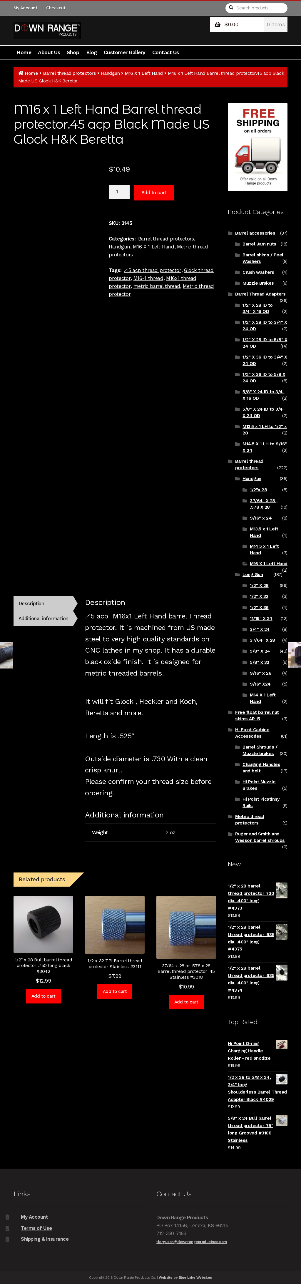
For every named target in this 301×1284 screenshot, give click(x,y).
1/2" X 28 (259, 585)
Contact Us (165, 52)
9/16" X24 (260, 684)
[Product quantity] (119, 192)
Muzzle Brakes (258, 283)
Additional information (43, 618)
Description (31, 603)
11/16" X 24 (261, 618)
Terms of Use (36, 1228)
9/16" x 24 (261, 518)
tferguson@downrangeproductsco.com (191, 1242)
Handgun (110, 73)
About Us (49, 52)
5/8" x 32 (259, 662)
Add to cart (154, 192)
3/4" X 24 (260, 629)
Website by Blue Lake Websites (185, 1277)
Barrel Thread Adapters (260, 294)
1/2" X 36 (259, 607)
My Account (25, 8)
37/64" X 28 (262, 640)
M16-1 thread (148, 278)
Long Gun (253, 574)
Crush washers (258, 272)
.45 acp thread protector (152, 270)
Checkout (55, 8)
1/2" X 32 (259, 596)
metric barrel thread (156, 286)
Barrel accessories (255, 233)
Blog (91, 52)
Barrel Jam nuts (259, 244)
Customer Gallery (125, 52)
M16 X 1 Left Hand (144, 73)
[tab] (43, 603)
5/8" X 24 (260, 651)
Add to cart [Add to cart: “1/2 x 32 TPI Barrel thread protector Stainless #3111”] (115, 991)
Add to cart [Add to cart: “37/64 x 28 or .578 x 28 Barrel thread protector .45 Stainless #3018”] (186, 1002)
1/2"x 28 (258, 489)
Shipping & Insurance (44, 1239)
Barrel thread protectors (69, 73)
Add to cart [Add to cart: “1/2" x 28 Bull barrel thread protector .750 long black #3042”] (43, 996)
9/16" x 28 (260, 673)
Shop (73, 52)
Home (23, 52)
